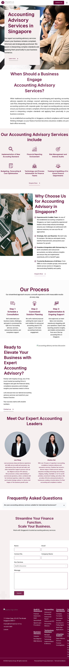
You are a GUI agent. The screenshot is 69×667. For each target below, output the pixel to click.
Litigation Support (60, 635)
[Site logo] (7, 2)
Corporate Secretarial (60, 611)
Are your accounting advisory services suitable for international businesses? (30, 506)
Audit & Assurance (38, 611)
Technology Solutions (49, 631)
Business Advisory (37, 633)
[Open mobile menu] (67, 2)
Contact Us (58, 2)
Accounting (49, 610)
